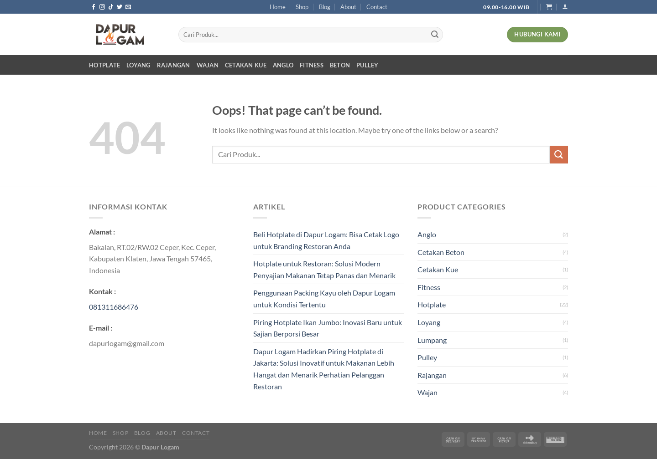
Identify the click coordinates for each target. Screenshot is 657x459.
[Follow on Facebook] (93, 7)
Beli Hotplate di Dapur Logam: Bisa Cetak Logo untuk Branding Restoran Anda (326, 240)
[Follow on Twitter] (119, 7)
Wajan (208, 65)
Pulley (367, 65)
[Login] (565, 6)
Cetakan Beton (440, 252)
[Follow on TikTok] (111, 7)
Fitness (311, 65)
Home (278, 6)
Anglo (283, 65)
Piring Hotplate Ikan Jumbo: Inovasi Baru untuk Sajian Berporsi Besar (327, 328)
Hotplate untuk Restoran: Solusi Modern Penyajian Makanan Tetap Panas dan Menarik (324, 269)
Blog (324, 6)
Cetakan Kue (245, 65)
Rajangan (173, 65)
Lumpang (432, 340)
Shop (302, 6)
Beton (340, 65)
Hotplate (104, 65)
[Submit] (435, 34)
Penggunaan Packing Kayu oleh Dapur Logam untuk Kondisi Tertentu (324, 298)
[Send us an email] (128, 7)
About (348, 6)
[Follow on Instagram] (102, 7)
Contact (376, 6)
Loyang (138, 65)
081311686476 (113, 306)
